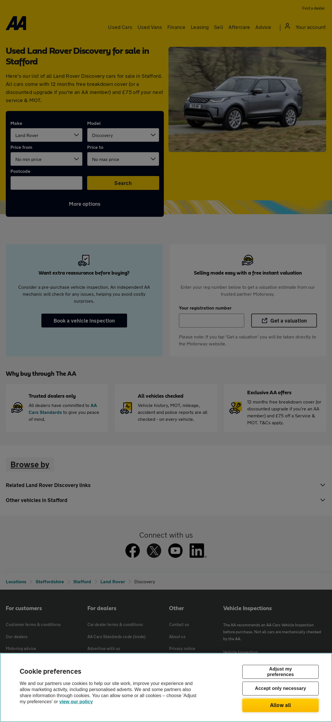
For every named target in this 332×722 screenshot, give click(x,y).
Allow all (280, 705)
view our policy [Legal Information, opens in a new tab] (76, 701)
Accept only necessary (280, 688)
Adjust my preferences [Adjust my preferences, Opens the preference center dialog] (280, 672)
